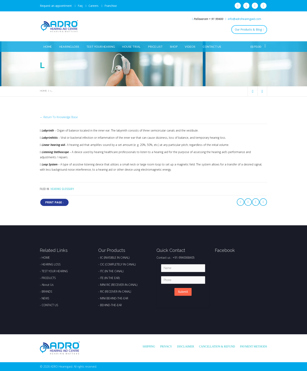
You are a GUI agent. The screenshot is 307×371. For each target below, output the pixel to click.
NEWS (45, 298)
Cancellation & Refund (217, 346)
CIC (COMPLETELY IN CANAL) (118, 264)
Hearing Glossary (62, 189)
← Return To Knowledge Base (59, 117)
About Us (48, 285)
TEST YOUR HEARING (55, 271)
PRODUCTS (49, 278)
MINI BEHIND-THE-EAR (114, 298)
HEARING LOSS (51, 264)
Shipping (149, 346)
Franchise (110, 6)
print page (54, 202)
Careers (93, 6)
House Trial (131, 46)
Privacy (166, 346)
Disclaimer (185, 346)
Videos (190, 46)
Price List (155, 46)
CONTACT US (50, 305)
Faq (80, 6)
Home (47, 46)
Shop (174, 46)
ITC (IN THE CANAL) (111, 271)
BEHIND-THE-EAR (111, 305)
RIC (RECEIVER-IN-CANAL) (115, 291)
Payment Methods (253, 346)
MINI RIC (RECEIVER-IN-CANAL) (118, 285)
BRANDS (47, 291)
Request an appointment (56, 6)
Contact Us (212, 46)
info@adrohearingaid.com (244, 19)
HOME (46, 257)
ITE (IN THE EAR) (110, 278)
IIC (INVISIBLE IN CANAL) (114, 257)
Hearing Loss (69, 46)
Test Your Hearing (100, 46)
